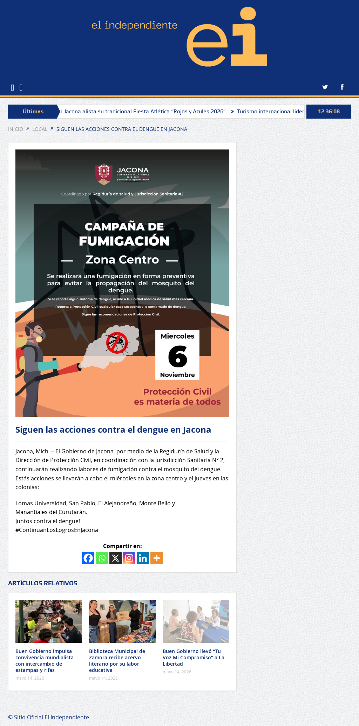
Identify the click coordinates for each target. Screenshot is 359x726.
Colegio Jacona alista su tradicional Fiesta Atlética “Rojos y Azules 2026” (139, 111)
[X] (115, 558)
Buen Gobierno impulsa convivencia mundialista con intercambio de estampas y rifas (44, 661)
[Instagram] (129, 558)
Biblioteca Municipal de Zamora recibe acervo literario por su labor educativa (117, 661)
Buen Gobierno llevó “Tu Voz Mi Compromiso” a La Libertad (193, 657)
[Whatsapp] (102, 558)
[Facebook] (88, 558)
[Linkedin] (143, 558)
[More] (156, 558)
